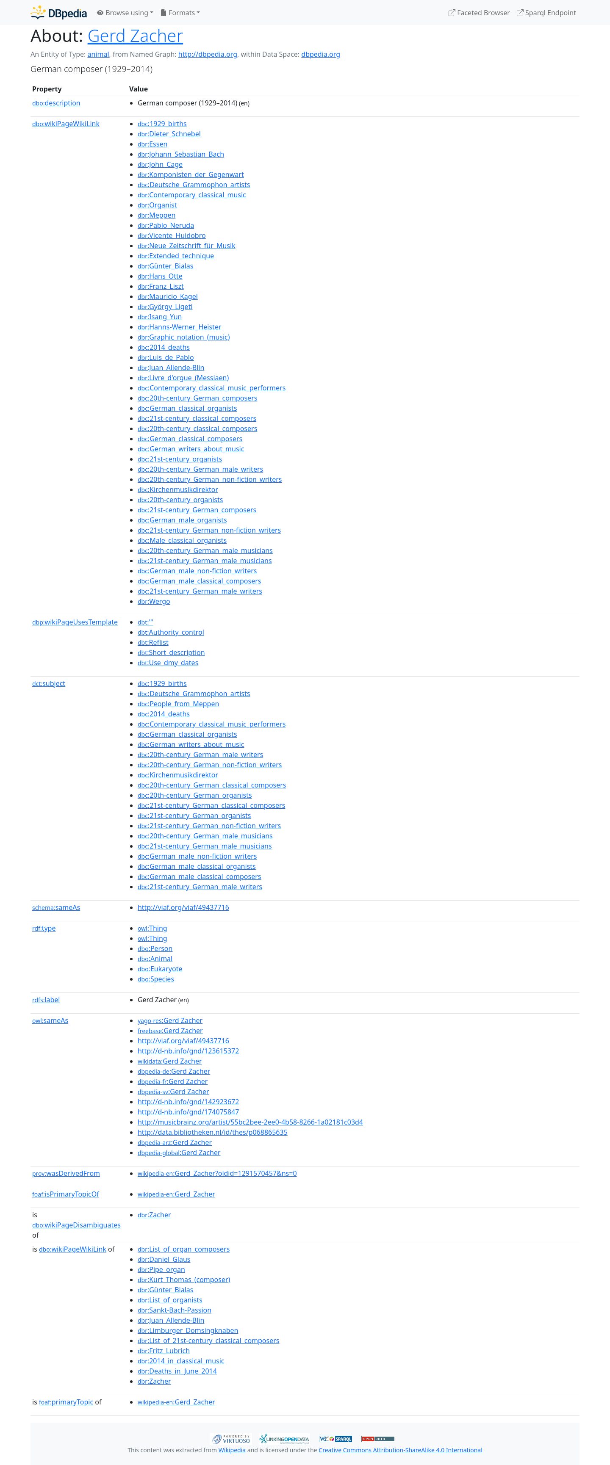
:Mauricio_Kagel (168, 296)
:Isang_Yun (160, 316)
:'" (145, 622)
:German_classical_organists (187, 408)
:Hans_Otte (160, 276)
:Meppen (156, 215)
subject (48, 683)
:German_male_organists (182, 520)
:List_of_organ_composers (184, 1249)
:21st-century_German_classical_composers (211, 805)
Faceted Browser (479, 12)
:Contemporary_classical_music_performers (212, 388)
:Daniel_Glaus (164, 1259)
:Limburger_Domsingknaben (188, 1330)
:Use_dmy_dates (168, 662)
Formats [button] (177, 12)
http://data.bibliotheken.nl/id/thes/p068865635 (213, 1132)
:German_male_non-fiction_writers (197, 570)
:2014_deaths (164, 347)
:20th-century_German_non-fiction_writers (210, 479)
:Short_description (171, 652)
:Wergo (154, 601)
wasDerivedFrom (66, 1173)
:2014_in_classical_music (181, 1360)
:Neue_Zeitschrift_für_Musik (187, 245)
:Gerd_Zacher (176, 1194)
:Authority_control (171, 632)
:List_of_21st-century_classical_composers (209, 1340)
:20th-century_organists (180, 499)
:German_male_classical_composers (199, 581)
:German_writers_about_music (191, 448)
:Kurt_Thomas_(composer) (184, 1279)
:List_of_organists (170, 1300)
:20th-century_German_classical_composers (212, 785)
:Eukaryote (160, 968)
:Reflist (153, 642)
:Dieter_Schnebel (169, 133)
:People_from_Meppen (178, 703)
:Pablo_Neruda (166, 225)
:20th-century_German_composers (198, 398)
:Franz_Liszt (161, 286)
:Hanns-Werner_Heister (180, 327)
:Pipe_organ (161, 1269)
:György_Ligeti (165, 306)
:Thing (152, 928)
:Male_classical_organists (182, 540)
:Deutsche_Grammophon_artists (194, 184)
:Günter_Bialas (166, 266)
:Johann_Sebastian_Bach (181, 154)
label (46, 999)
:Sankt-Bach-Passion (174, 1310)
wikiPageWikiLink (66, 123)
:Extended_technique (176, 255)
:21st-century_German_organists (194, 815)
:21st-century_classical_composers (197, 418)
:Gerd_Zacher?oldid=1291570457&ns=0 (217, 1173)
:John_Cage (160, 164)
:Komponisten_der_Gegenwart (191, 174)
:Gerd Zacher (170, 1020)
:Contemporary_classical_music (192, 194)
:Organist (157, 205)
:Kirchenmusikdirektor (178, 489)
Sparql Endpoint (546, 12)
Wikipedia (232, 1450)
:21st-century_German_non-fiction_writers (209, 530)
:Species (156, 979)
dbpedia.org (320, 54)
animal (98, 54)
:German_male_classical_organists (197, 866)
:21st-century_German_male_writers (200, 591)
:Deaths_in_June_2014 (177, 1371)
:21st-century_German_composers (197, 509)
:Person (155, 948)
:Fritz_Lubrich (164, 1350)
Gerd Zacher (135, 35)
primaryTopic (66, 1402)
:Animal (155, 958)
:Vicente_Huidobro (172, 235)
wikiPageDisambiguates (76, 1225)
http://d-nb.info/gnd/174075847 (188, 1112)
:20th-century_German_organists (195, 795)
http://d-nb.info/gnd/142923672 (188, 1101)
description (56, 103)
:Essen (152, 144)
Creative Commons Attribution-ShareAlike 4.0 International (400, 1450)
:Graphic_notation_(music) (184, 337)
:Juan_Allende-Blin (171, 367)
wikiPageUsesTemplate (75, 622)
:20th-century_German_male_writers (200, 469)
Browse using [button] (122, 12)
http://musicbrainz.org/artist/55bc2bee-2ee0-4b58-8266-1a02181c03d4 (250, 1122)
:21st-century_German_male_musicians (205, 560)
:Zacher (154, 1214)
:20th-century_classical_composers (197, 428)
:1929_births (162, 123)
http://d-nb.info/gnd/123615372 (188, 1051)
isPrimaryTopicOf (65, 1194)
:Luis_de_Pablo (166, 357)
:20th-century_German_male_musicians (205, 550)
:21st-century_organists (180, 459)
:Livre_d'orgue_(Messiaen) (183, 377)
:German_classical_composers (190, 438)
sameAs (56, 907)
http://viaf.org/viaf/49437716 (183, 907)
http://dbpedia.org (207, 54)
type (44, 928)
